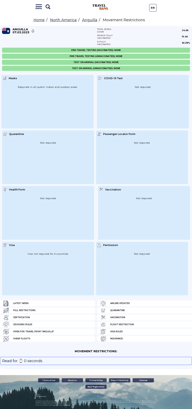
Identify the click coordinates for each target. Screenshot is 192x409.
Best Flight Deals (96, 387)
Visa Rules (111, 332)
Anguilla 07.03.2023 (21, 31)
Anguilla (89, 20)
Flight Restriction (117, 325)
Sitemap (143, 380)
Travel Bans (100, 7)
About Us (72, 380)
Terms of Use (48, 380)
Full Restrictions (19, 310)
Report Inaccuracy (119, 380)
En (153, 7)
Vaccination (112, 317)
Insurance (111, 339)
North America (63, 20)
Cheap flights (16, 339)
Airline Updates (115, 303)
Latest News (16, 303)
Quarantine (112, 310)
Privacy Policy (96, 380)
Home (39, 20)
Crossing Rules (17, 325)
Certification (16, 317)
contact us (66, 405)
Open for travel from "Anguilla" (28, 332)
